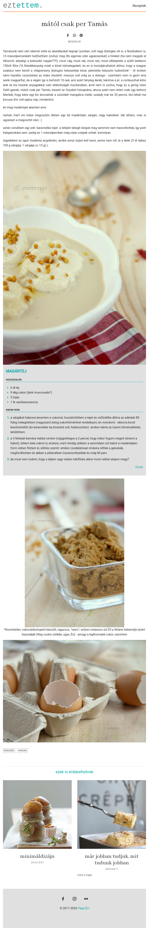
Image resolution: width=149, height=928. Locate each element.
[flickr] (86, 899)
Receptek (139, 6)
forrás (139, 467)
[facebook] (68, 35)
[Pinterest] (81, 35)
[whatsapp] (74, 35)
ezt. (23, 5)
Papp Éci (83, 908)
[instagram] (74, 899)
